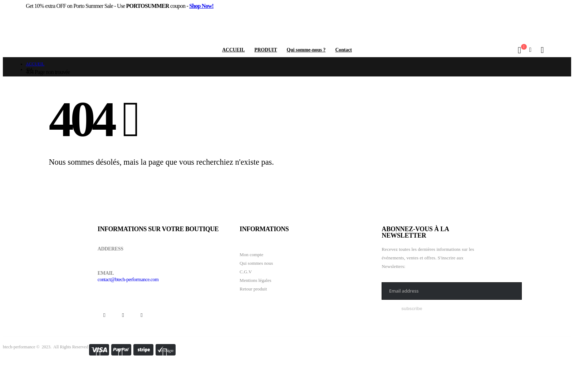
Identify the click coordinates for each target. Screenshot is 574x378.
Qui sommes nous (256, 263)
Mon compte (251, 254)
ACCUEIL (233, 50)
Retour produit (253, 289)
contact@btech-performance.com (128, 279)
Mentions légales (255, 280)
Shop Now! (201, 6)
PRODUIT (265, 50)
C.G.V (246, 271)
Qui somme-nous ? (306, 50)
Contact (343, 50)
